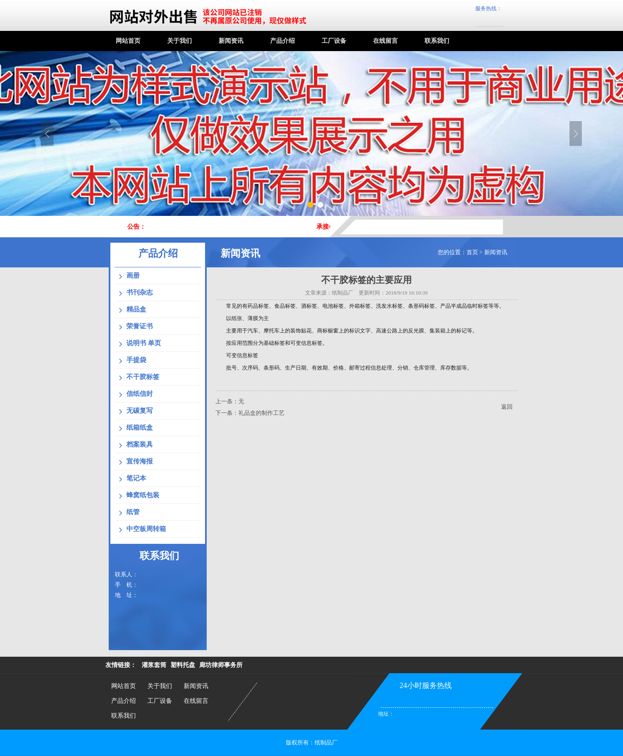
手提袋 (136, 359)
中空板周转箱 (146, 528)
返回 (507, 407)
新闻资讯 (231, 40)
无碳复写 (139, 410)
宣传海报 (139, 461)
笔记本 (136, 478)
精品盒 (136, 309)
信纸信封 (139, 393)
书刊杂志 (139, 292)
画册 (133, 275)
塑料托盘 (182, 665)
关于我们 (179, 40)
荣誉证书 (139, 326)
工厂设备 (334, 40)
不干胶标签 (142, 376)
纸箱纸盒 (139, 427)
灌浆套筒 (154, 665)
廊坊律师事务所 (221, 665)
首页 (472, 252)
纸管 (133, 511)
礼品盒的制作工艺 (261, 413)
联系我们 (437, 40)
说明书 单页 (143, 342)
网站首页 (128, 40)
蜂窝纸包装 (142, 495)
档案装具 (139, 444)
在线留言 (385, 40)
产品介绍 (282, 40)
